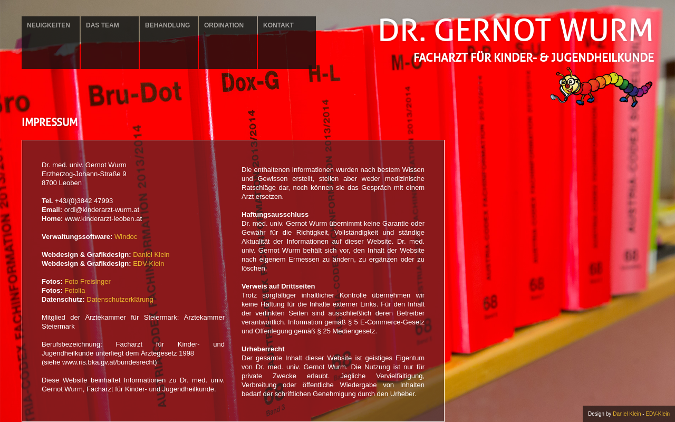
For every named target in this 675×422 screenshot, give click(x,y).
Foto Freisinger (87, 281)
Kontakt (278, 25)
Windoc (125, 237)
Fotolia (74, 290)
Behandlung (167, 25)
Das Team (102, 25)
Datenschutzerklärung (119, 299)
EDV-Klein (148, 263)
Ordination (224, 25)
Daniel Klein (151, 254)
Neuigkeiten (48, 25)
